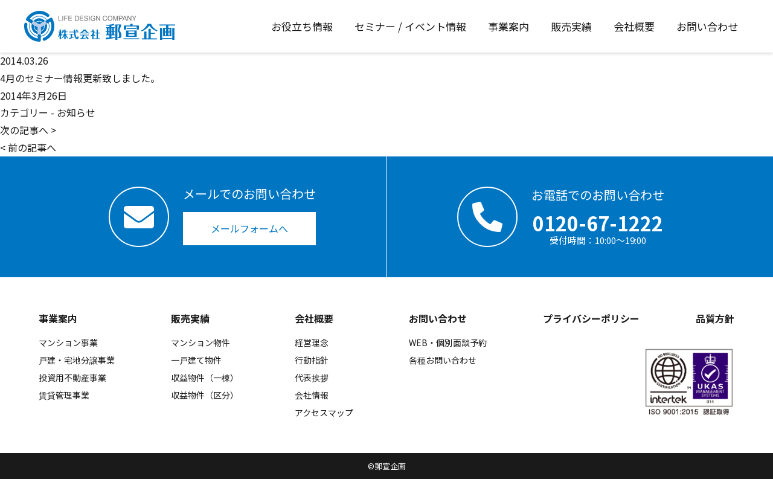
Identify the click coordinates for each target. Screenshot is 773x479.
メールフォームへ (249, 228)
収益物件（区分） (205, 395)
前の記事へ (32, 147)
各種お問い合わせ (442, 360)
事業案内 (58, 318)
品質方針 (715, 318)
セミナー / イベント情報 (410, 26)
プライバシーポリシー (591, 318)
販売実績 (190, 318)
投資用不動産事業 (72, 377)
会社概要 (314, 318)
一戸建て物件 (196, 360)
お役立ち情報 (302, 26)
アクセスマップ (324, 413)
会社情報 (312, 395)
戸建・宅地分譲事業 (77, 360)
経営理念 (312, 342)
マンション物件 (200, 342)
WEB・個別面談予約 (448, 342)
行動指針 (312, 360)
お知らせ (76, 112)
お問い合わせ (438, 318)
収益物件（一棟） (205, 377)
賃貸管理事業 (64, 395)
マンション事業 (68, 342)
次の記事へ (24, 130)
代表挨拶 (312, 377)
